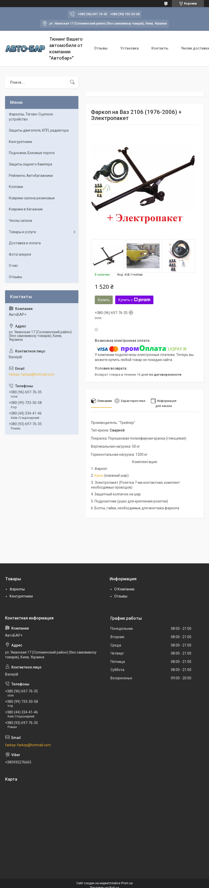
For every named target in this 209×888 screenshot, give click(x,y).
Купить (104, 300)
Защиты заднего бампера (30, 164)
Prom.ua (127, 883)
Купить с (134, 300)
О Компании (124, 589)
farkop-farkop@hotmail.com (32, 374)
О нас (13, 265)
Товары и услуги (22, 232)
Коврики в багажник (26, 209)
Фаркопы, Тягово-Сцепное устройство (31, 116)
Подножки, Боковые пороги (32, 153)
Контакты (159, 48)
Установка (129, 48)
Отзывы (101, 48)
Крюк (99, 475)
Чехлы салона (20, 221)
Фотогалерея (20, 254)
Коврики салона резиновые (32, 198)
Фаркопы (17, 589)
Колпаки (16, 187)
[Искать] (72, 82)
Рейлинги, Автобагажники (31, 176)
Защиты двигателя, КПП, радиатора (38, 130)
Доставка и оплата (25, 243)
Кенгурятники (20, 142)
